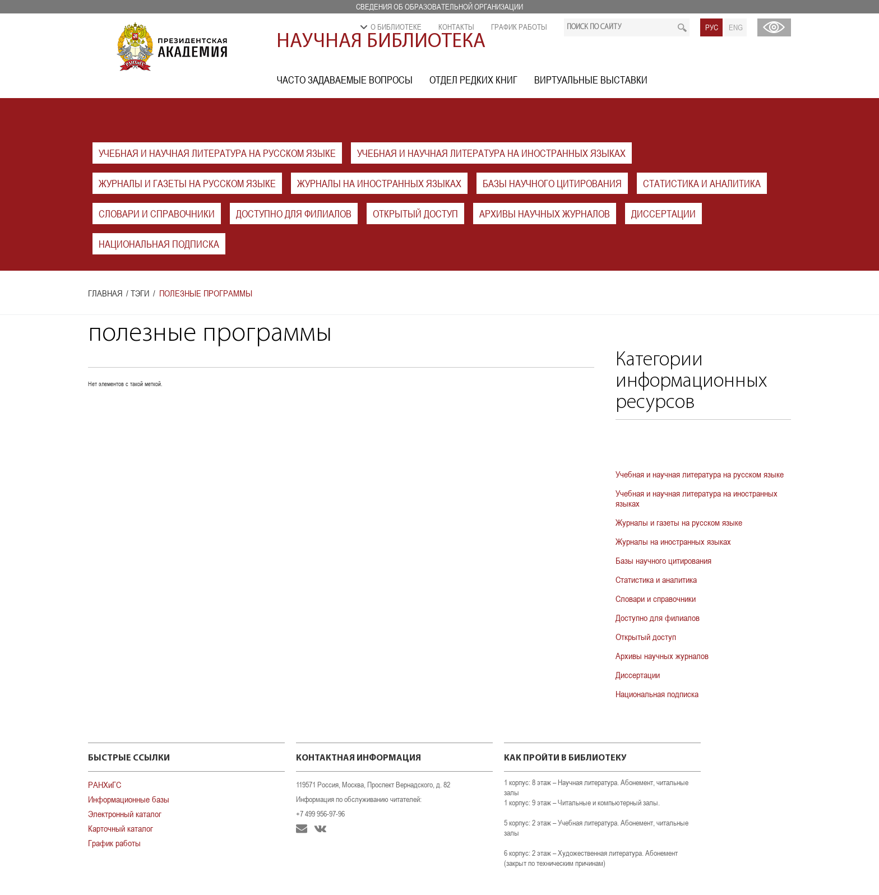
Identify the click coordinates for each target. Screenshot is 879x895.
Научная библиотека (380, 42)
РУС (711, 27)
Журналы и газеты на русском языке (187, 183)
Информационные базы (128, 799)
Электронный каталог (124, 814)
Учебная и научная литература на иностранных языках (491, 153)
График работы (519, 26)
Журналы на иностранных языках (379, 183)
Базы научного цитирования (552, 183)
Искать (682, 27)
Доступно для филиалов (293, 214)
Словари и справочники (157, 214)
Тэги (140, 293)
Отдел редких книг (473, 80)
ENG (736, 27)
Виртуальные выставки (590, 80)
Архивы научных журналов (544, 214)
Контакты (456, 26)
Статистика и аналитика (702, 183)
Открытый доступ (415, 214)
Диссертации (663, 214)
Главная (105, 293)
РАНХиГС (104, 785)
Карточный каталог (120, 828)
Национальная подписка (159, 244)
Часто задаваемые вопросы (345, 80)
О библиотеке (396, 26)
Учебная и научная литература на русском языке (217, 153)
